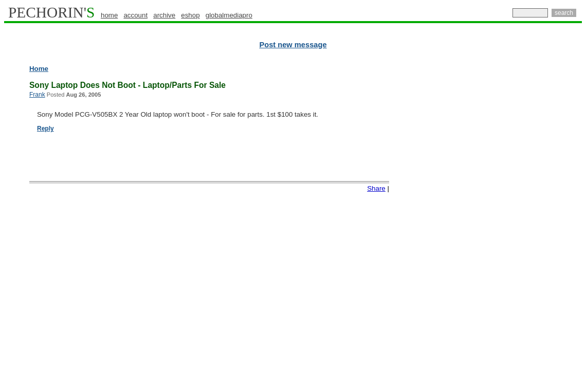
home (109, 15)
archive (164, 15)
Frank (37, 94)
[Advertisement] (537, 221)
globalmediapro (229, 15)
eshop (190, 15)
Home (38, 68)
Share (376, 188)
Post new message (292, 45)
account (135, 15)
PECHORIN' (51, 12)
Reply (45, 128)
